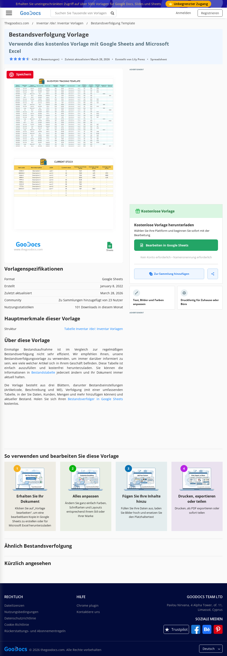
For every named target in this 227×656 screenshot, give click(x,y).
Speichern (20, 74)
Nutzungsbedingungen (21, 612)
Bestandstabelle (43, 372)
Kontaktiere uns (88, 612)
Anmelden (183, 13)
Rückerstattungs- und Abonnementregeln (35, 631)
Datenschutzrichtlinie (20, 618)
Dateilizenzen (14, 605)
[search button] (112, 13)
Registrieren (210, 13)
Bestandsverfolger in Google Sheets (95, 399)
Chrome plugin (88, 605)
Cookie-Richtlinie (16, 624)
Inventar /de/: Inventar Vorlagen (60, 23)
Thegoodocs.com (17, 23)
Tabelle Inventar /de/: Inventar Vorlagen (93, 329)
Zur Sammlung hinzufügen (169, 274)
